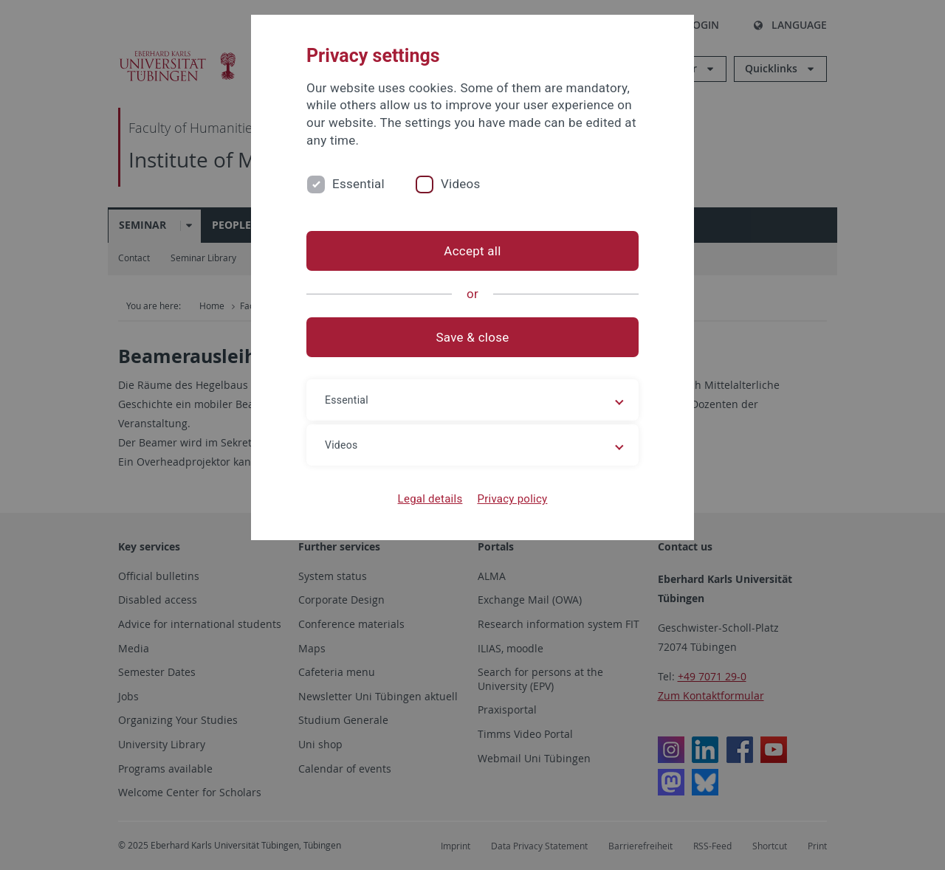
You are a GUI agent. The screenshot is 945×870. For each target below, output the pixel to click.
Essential (358, 183)
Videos (461, 183)
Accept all (472, 251)
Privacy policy (512, 498)
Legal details (430, 498)
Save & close (472, 337)
